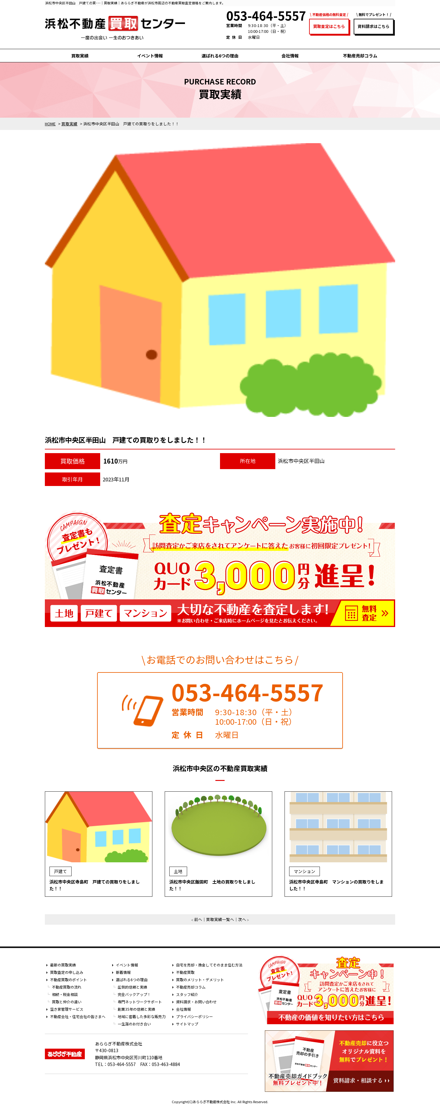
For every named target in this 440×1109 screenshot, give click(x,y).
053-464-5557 (247, 691)
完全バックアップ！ (134, 994)
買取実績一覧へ (220, 919)
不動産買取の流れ (66, 986)
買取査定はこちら (329, 26)
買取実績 (79, 56)
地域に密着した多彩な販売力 (142, 1016)
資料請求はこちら (374, 26)
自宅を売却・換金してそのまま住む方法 (209, 964)
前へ (198, 919)
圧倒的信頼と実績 (132, 986)
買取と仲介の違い (66, 1001)
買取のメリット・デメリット (200, 979)
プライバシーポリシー (194, 1016)
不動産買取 (185, 972)
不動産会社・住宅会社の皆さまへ (77, 1016)
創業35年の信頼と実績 (136, 1009)
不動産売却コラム (360, 56)
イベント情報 (150, 56)
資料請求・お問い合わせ (196, 1001)
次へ (242, 919)
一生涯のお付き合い (134, 1023)
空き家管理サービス (66, 1009)
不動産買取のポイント (68, 979)
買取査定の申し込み (66, 972)
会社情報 (290, 56)
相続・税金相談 (65, 994)
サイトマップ (187, 1023)
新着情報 (123, 972)
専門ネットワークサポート (140, 1001)
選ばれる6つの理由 (220, 56)
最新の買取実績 (63, 964)
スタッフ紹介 (187, 994)
